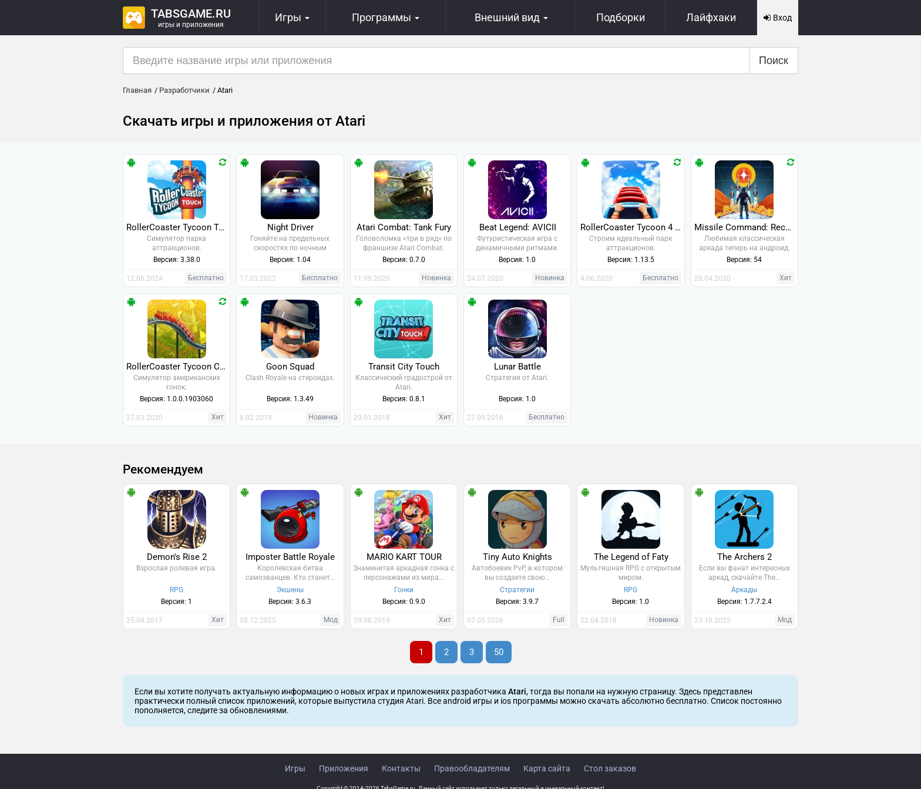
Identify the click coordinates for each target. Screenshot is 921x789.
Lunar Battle (517, 366)
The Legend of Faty (631, 557)
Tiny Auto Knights (517, 557)
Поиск (773, 60)
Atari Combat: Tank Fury (404, 227)
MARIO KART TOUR (404, 557)
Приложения (343, 768)
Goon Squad (290, 366)
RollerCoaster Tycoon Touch (178, 227)
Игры (295, 768)
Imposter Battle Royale (290, 557)
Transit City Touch (403, 366)
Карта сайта (546, 768)
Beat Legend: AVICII (517, 227)
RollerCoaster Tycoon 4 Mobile (632, 227)
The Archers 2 (744, 557)
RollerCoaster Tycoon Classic (178, 366)
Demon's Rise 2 (177, 557)
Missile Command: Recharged (746, 227)
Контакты (401, 768)
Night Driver (290, 227)
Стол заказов (610, 768)
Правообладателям (472, 768)
